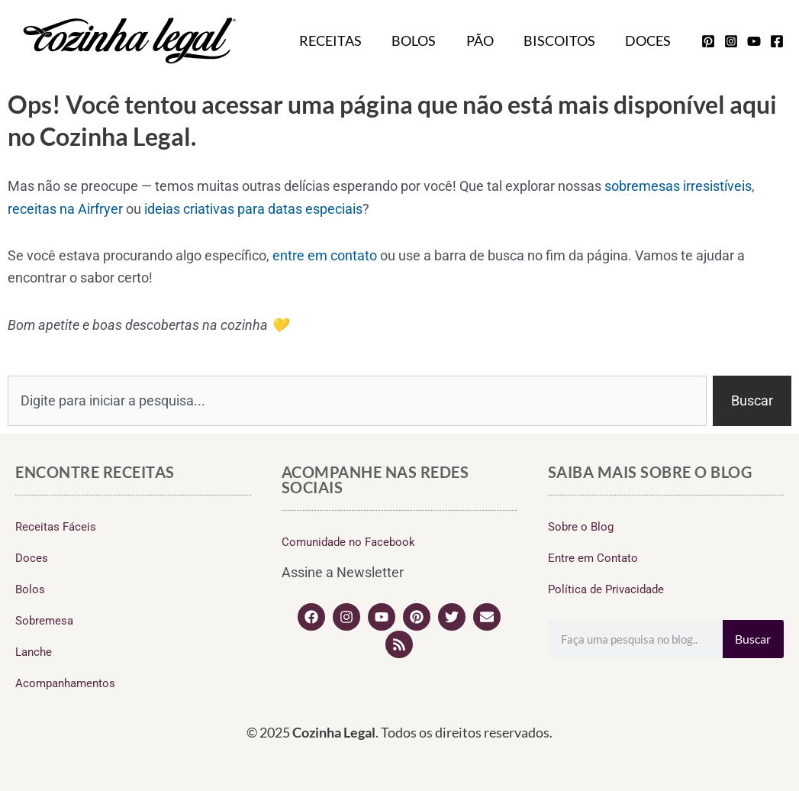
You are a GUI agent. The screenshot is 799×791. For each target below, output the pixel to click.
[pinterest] (708, 41)
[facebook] (777, 41)
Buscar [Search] (753, 638)
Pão (486, 40)
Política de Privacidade (606, 589)
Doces (649, 40)
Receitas (342, 40)
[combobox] (357, 401)
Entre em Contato (593, 558)
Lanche (33, 652)
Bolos (423, 40)
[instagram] (731, 41)
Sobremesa (44, 621)
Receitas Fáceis (55, 527)
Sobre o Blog (581, 527)
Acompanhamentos (65, 683)
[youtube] (754, 41)
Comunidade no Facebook (348, 542)
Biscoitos (563, 40)
